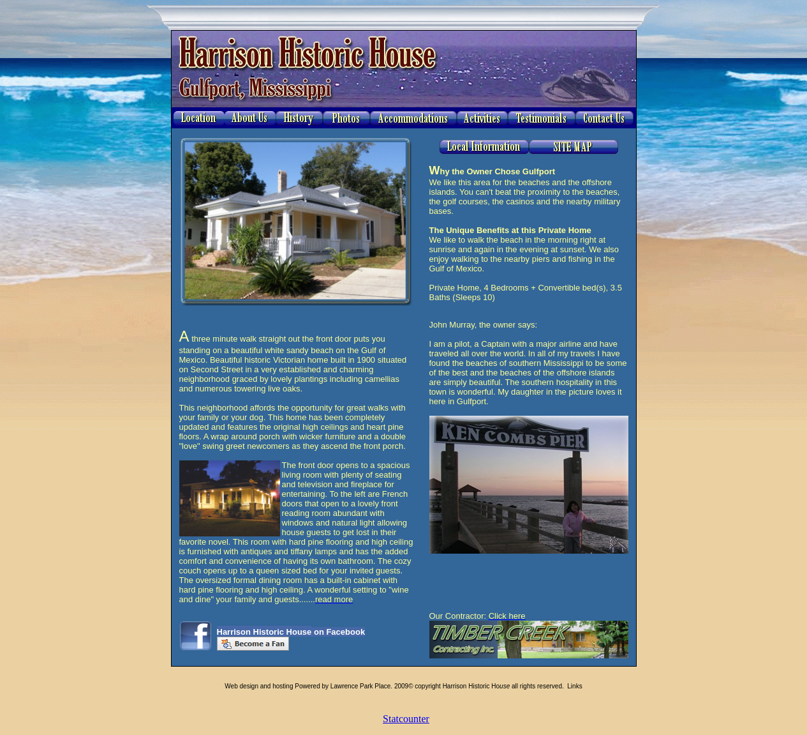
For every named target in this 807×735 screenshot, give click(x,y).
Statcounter (406, 718)
